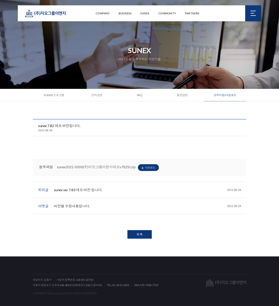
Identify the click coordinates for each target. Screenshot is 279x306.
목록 (139, 234)
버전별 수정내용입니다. (147, 206)
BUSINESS (125, 13)
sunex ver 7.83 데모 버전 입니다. (147, 189)
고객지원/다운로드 (224, 95)
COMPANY (103, 13)
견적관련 (96, 95)
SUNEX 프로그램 (54, 95)
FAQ (139, 95)
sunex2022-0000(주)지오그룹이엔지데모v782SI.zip (108, 167)
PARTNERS (192, 13)
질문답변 (182, 95)
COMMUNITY (167, 13)
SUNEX (144, 13)
